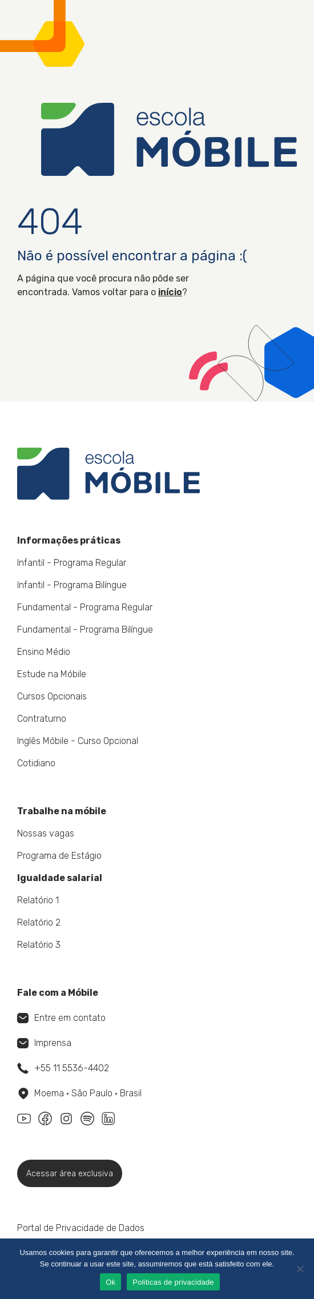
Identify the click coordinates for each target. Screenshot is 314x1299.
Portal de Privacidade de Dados (80, 1227)
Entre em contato (61, 1017)
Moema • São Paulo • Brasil (80, 1093)
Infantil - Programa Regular (71, 562)
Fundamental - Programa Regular (84, 607)
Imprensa (44, 1042)
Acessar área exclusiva (69, 1174)
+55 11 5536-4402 (63, 1068)
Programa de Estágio (59, 855)
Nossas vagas (45, 833)
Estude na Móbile (51, 674)
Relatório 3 (39, 944)
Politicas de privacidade (173, 1282)
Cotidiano (36, 763)
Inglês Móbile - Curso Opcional (77, 740)
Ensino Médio (43, 651)
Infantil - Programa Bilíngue (72, 585)
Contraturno (41, 718)
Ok (110, 1282)
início (170, 292)
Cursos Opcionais (52, 696)
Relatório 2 (39, 922)
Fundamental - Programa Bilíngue (85, 629)
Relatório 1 (38, 900)
